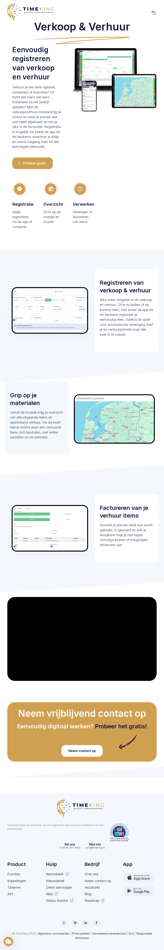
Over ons (91, 874)
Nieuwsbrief (55, 881)
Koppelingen (16, 881)
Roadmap (94, 901)
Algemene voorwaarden (53, 933)
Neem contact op (82, 751)
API (10, 894)
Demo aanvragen (59, 887)
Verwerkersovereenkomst (109, 933)
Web (52, 894)
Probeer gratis (31, 163)
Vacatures (92, 887)
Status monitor (59, 901)
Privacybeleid (80, 933)
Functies (13, 874)
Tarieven (14, 887)
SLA (131, 933)
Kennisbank (57, 874)
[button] (8, 941)
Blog (88, 894)
